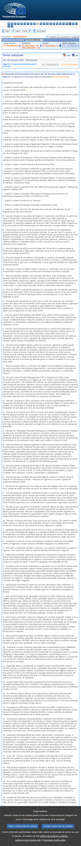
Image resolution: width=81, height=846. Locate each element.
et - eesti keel (25, 23)
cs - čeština (15, 23)
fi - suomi (8, 26)
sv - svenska (12, 26)
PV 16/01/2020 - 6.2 (51, 46)
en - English (31, 23)
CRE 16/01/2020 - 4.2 (31, 48)
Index (7, 31)
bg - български (8, 23)
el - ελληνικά (28, 23)
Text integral (40, 31)
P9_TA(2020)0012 (70, 46)
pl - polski (63, 23)
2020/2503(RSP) (20, 37)
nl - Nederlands (60, 23)
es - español (12, 23)
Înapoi (17, 31)
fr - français (34, 23)
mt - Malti (57, 23)
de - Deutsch (21, 23)
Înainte (25, 31)
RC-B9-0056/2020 (11, 46)
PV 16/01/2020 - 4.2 (30, 46)
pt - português (66, 23)
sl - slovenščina (76, 23)
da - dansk (18, 23)
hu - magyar (54, 23)
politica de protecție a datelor (54, 841)
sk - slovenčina (73, 23)
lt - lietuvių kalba (50, 23)
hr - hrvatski (41, 23)
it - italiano (44, 23)
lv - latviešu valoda (47, 23)
